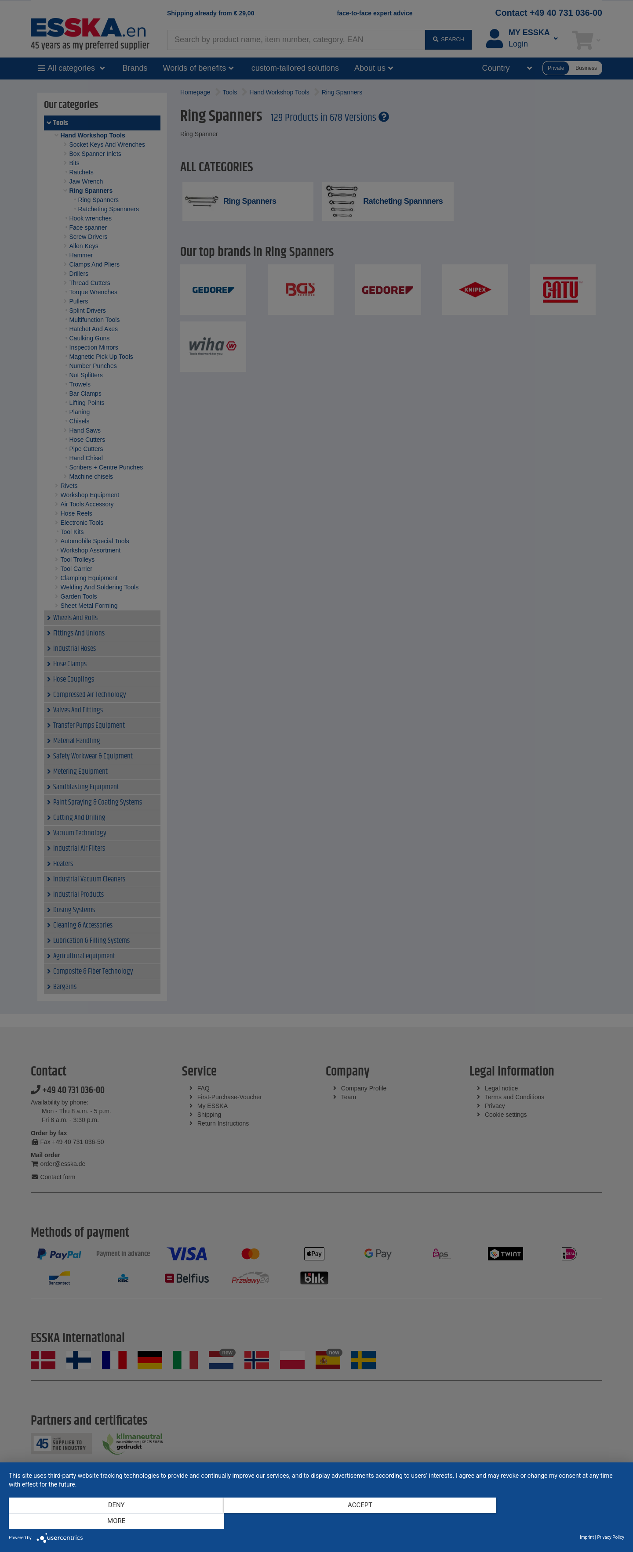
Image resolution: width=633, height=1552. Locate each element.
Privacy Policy (610, 1537)
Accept (316, 1522)
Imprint (587, 1537)
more (532, 1522)
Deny (101, 1522)
